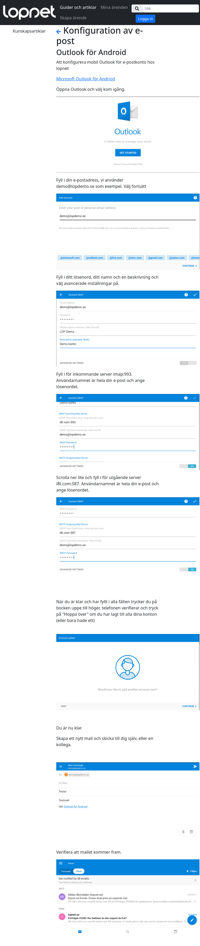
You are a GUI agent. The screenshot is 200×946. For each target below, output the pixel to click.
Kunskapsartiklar (29, 31)
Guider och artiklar (78, 7)
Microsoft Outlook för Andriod (85, 79)
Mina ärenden (114, 7)
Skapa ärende (73, 18)
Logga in (145, 18)
